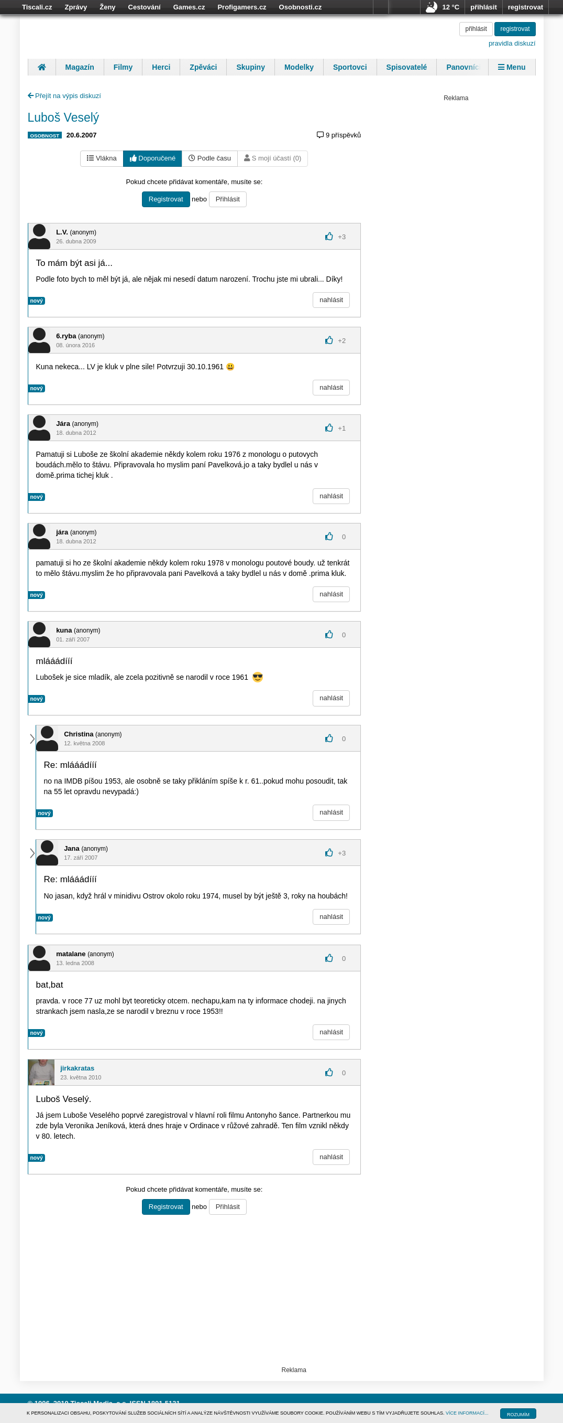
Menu (511, 67)
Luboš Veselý (64, 117)
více (380, 7)
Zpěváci (203, 67)
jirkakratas (77, 1068)
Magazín (79, 67)
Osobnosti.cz (300, 7)
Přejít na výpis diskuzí (64, 96)
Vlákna (101, 158)
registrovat (525, 7)
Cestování (144, 7)
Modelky (299, 67)
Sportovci (350, 67)
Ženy (107, 7)
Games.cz (189, 7)
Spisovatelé (407, 67)
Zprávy (76, 7)
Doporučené (152, 158)
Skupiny (250, 67)
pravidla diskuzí (512, 43)
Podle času (210, 158)
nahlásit (331, 300)
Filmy (123, 67)
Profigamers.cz (241, 7)
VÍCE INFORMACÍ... (467, 1413)
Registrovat (166, 199)
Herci (161, 67)
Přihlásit (228, 199)
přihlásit (483, 7)
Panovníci (463, 67)
